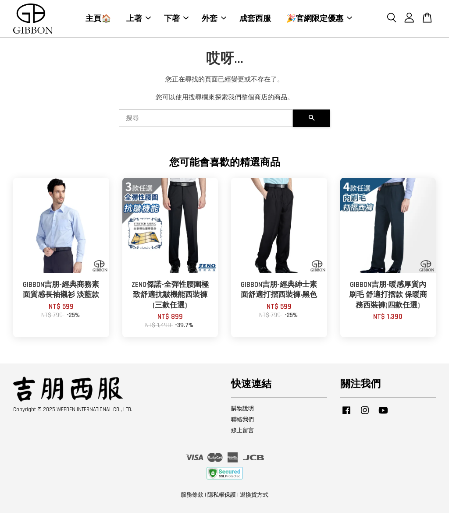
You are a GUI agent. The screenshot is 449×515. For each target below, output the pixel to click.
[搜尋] (206, 120)
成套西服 (255, 19)
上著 (138, 19)
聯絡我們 (242, 421)
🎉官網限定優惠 (319, 19)
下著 (176, 19)
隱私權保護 (221, 496)
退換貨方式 (254, 496)
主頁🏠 (98, 19)
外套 (214, 19)
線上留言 (242, 432)
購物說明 (242, 410)
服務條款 (192, 496)
